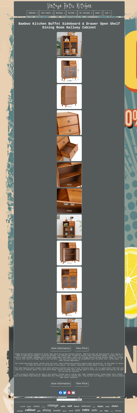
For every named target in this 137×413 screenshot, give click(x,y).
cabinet (30, 410)
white (63, 406)
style (77, 410)
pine (38, 411)
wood (71, 411)
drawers (43, 406)
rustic (107, 406)
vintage (52, 405)
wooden (57, 410)
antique (20, 411)
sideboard (85, 406)
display (100, 406)
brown (76, 406)
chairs (115, 406)
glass (29, 406)
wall (100, 411)
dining (47, 410)
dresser (65, 411)
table (94, 410)
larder (94, 406)
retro (85, 410)
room (111, 411)
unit (70, 405)
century (36, 406)
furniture (118, 411)
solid (22, 406)
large (106, 411)
